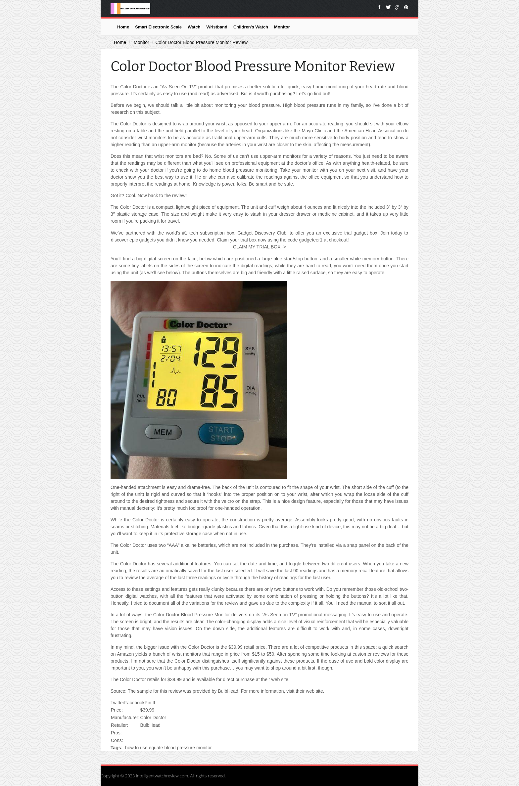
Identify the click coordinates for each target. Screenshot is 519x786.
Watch (194, 26)
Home (123, 26)
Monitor (282, 26)
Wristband (217, 26)
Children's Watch (250, 26)
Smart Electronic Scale (158, 26)
